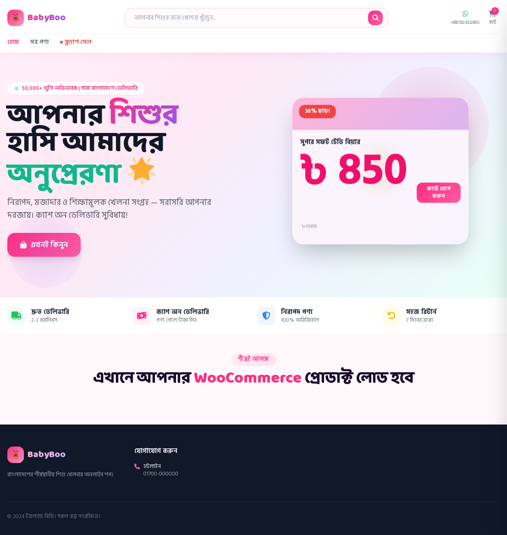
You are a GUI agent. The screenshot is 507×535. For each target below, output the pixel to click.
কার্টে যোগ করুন (439, 193)
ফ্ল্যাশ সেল (76, 42)
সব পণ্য (39, 42)
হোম (13, 42)
